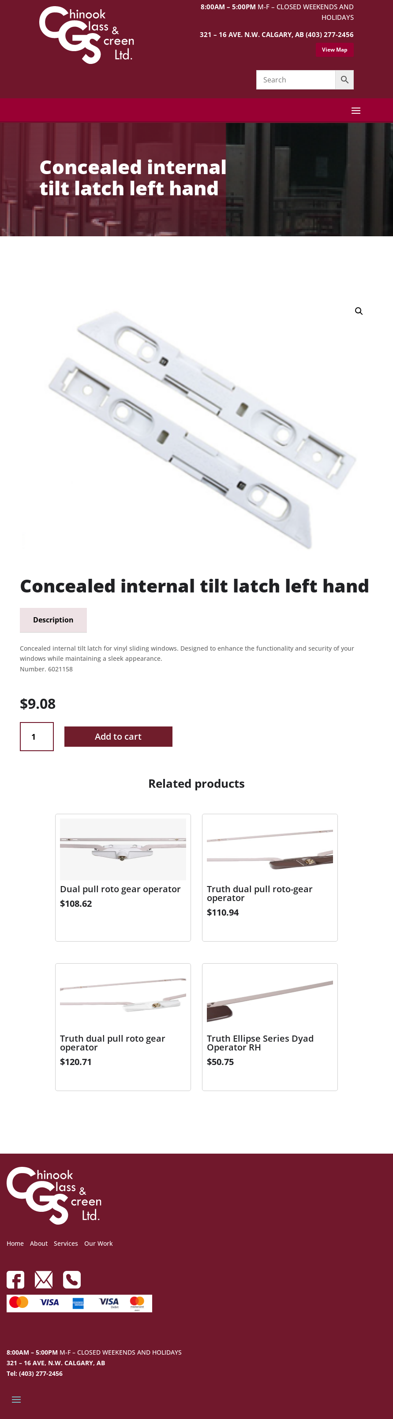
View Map (335, 49)
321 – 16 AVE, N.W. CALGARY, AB (56, 1363)
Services (66, 1243)
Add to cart (118, 736)
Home (15, 1243)
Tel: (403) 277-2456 (35, 1373)
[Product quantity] (37, 737)
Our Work (98, 1243)
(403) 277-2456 (330, 34)
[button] (359, 311)
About (39, 1243)
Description (53, 620)
